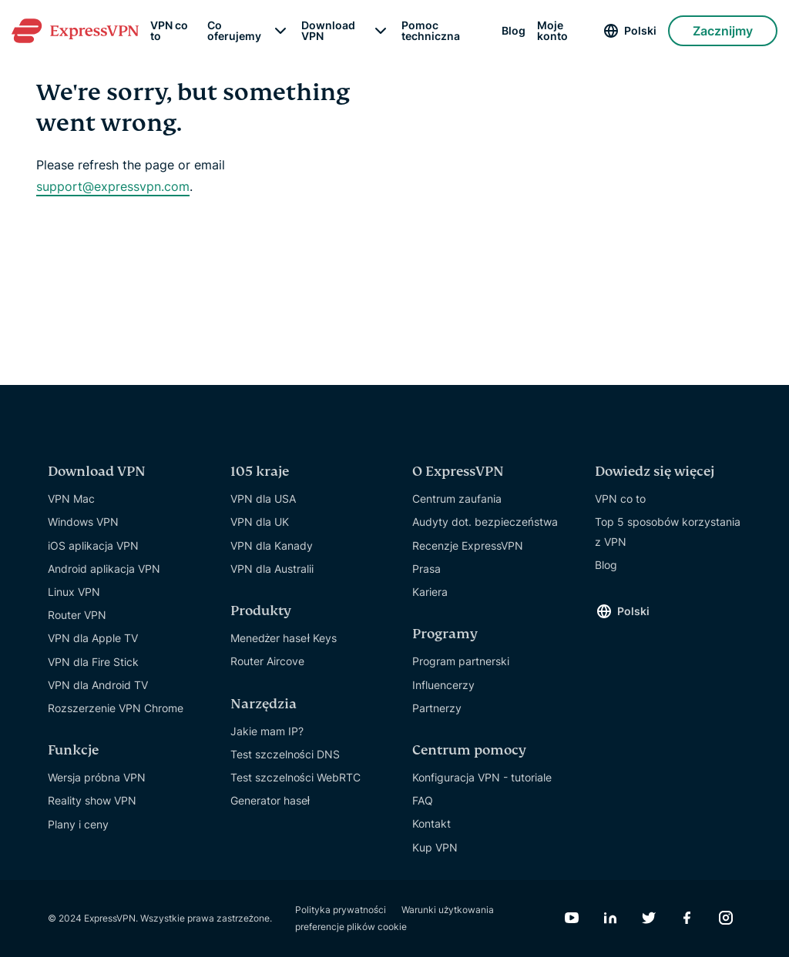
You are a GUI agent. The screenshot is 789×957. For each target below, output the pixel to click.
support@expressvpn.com (113, 186)
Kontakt (431, 823)
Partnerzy (437, 707)
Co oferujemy (234, 31)
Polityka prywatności (340, 909)
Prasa (426, 568)
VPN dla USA (263, 498)
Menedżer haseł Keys (283, 637)
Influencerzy (443, 684)
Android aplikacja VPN (104, 568)
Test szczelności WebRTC (295, 777)
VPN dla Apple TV (93, 637)
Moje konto (552, 31)
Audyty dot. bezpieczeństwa (485, 521)
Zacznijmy (723, 30)
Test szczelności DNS (285, 754)
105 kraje (259, 471)
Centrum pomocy (469, 750)
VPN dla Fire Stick (93, 661)
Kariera (430, 591)
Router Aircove (267, 661)
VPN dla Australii (272, 568)
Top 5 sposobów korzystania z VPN (667, 531)
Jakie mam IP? (267, 731)
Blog (513, 30)
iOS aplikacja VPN (93, 545)
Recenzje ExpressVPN (467, 545)
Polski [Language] (640, 30)
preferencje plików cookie (351, 926)
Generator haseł (270, 800)
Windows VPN (83, 521)
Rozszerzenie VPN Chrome (115, 707)
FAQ (422, 800)
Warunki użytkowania (447, 909)
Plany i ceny (78, 824)
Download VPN (328, 31)
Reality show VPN (92, 800)
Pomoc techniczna (430, 31)
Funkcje (73, 750)
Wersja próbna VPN (97, 777)
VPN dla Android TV (98, 684)
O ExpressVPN (458, 471)
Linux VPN (74, 591)
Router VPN (77, 614)
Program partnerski (460, 661)
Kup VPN (435, 847)
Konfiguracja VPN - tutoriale (482, 777)
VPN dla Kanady (271, 545)
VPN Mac (71, 498)
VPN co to (169, 31)
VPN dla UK (259, 521)
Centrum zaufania (457, 498)
